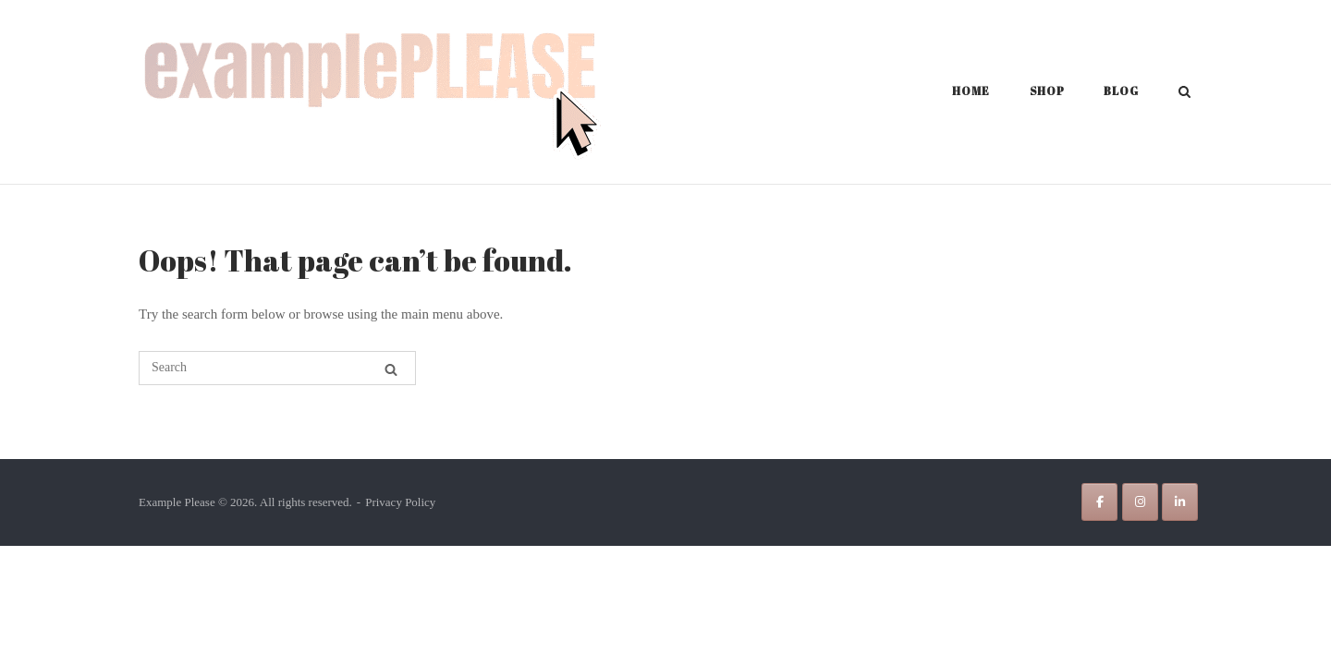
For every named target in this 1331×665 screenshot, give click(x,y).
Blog (1121, 90)
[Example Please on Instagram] (1140, 502)
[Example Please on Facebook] (1099, 502)
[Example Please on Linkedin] (1180, 502)
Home (971, 90)
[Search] (391, 369)
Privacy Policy (400, 502)
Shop (1047, 90)
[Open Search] (1184, 93)
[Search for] (277, 368)
